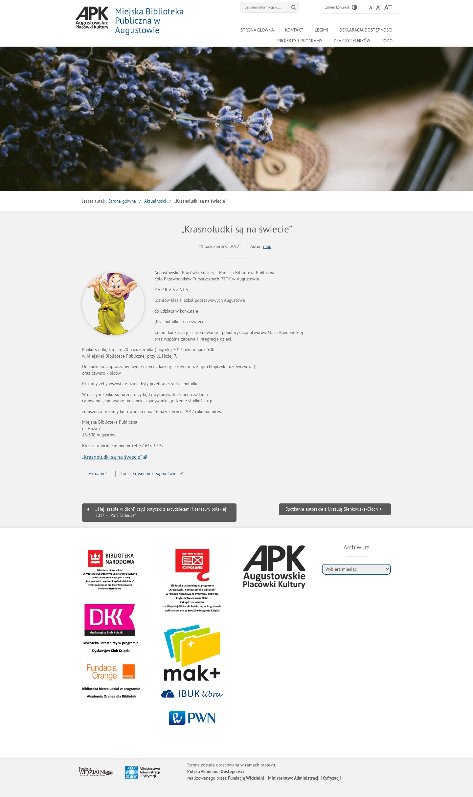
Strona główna (257, 30)
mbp (267, 246)
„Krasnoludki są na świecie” (112, 457)
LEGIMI (321, 30)
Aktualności (155, 201)
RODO (387, 41)
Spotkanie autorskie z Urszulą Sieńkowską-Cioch (331, 509)
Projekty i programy (300, 41)
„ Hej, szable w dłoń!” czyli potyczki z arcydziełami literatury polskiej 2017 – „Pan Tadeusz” (160, 512)
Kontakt (294, 30)
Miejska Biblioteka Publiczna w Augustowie (149, 20)
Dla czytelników (352, 41)
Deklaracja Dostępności (366, 30)
